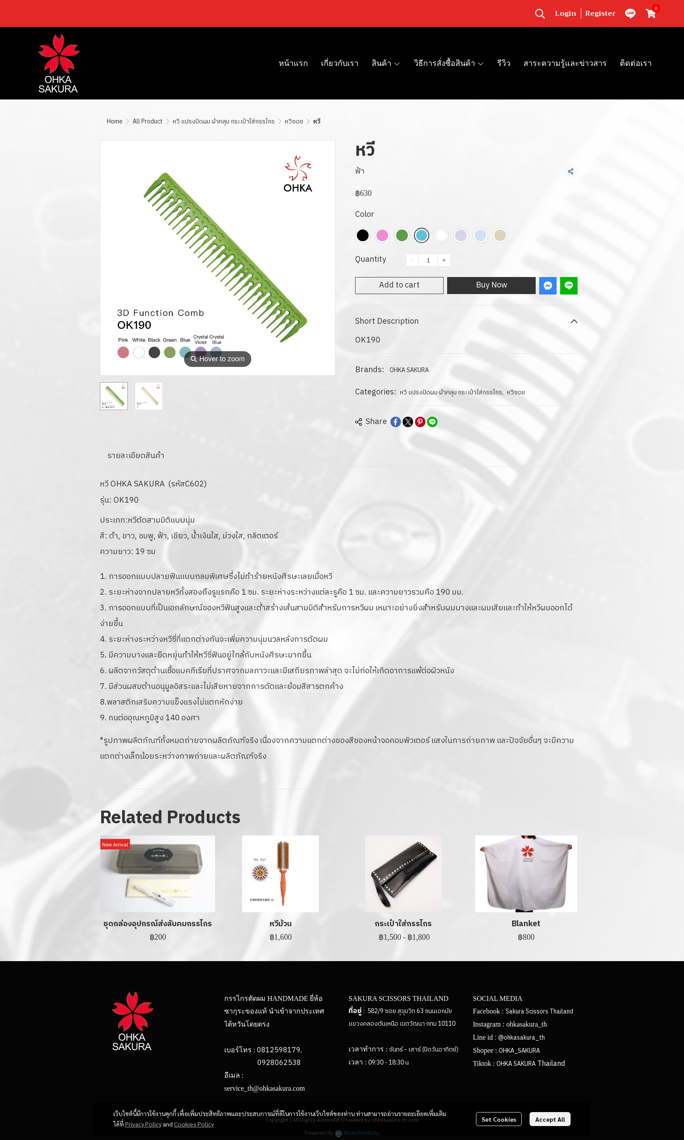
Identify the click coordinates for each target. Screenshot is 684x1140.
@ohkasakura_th (521, 1038)
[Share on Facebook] (395, 422)
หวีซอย (294, 121)
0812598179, (279, 1050)
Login (565, 13)
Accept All (550, 1119)
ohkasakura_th (526, 1024)
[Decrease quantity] (412, 260)
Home (115, 121)
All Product (148, 121)
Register (600, 13)
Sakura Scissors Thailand (539, 1011)
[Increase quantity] (444, 260)
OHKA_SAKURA (519, 1051)
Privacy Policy (143, 1124)
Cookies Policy (194, 1124)
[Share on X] (408, 422)
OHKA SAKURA (409, 370)
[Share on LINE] (432, 422)
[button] (540, 13)
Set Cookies (499, 1119)
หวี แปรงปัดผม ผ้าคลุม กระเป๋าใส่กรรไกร (224, 121)
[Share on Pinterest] (420, 422)
